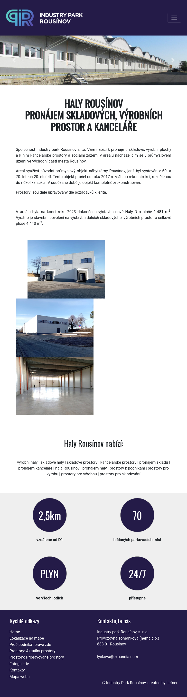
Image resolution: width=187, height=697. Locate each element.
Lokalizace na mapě (26, 638)
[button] (14, 60)
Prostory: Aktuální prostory (32, 651)
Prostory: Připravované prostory (36, 657)
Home (14, 632)
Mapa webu (19, 676)
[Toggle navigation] (174, 18)
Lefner (172, 682)
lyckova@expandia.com (117, 656)
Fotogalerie (19, 663)
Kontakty (17, 670)
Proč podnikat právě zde (30, 644)
